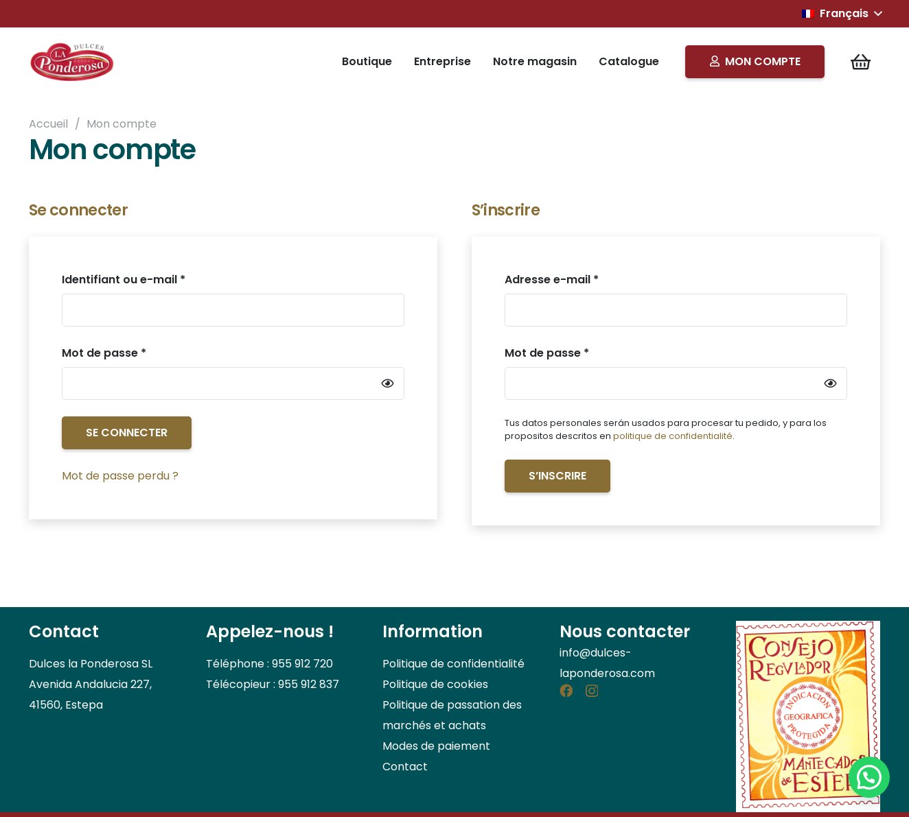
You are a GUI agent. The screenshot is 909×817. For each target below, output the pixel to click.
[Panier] (860, 61)
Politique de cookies (435, 684)
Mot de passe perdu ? (120, 476)
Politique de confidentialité (453, 664)
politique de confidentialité (673, 435)
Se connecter (127, 432)
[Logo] (73, 61)
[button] (842, 14)
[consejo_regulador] (808, 716)
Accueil (48, 124)
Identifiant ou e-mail (155, 278)
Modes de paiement (436, 746)
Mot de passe (135, 352)
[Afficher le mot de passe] (387, 383)
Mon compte (122, 124)
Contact (405, 766)
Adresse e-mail (583, 278)
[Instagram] (592, 691)
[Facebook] (566, 690)
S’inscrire (557, 476)
